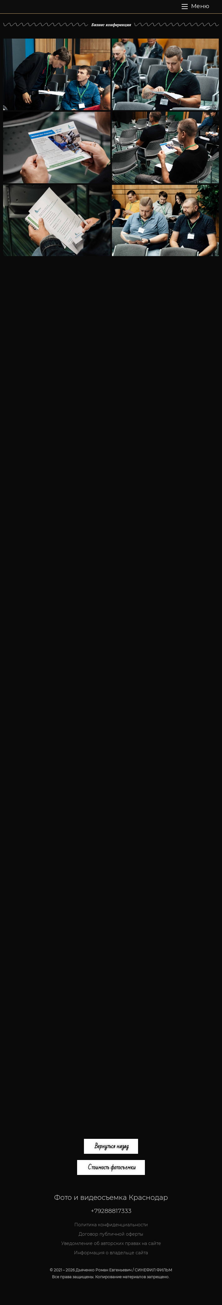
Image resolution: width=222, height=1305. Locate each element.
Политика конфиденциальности (111, 1225)
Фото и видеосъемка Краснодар (111, 1197)
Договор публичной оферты (111, 1234)
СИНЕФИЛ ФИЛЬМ (102, 7)
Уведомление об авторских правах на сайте (111, 1243)
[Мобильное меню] (195, 6)
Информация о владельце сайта (111, 1253)
